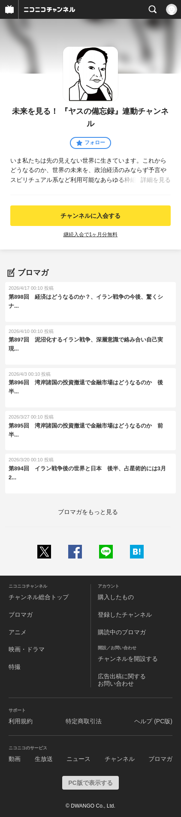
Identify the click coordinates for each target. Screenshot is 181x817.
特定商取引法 (84, 721)
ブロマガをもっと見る (88, 511)
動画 (15, 758)
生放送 (44, 758)
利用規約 (21, 721)
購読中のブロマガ (122, 632)
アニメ (18, 632)
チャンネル (120, 758)
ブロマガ (21, 614)
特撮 (15, 666)
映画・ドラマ (27, 649)
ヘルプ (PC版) (153, 721)
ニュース (78, 758)
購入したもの (116, 597)
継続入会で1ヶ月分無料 (90, 235)
